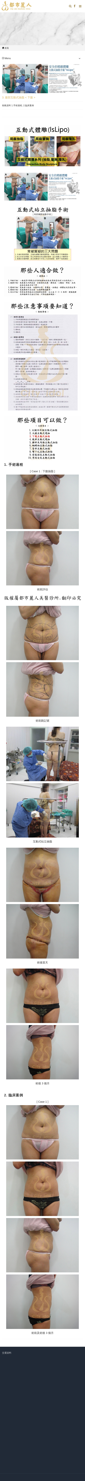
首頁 (5, 48)
